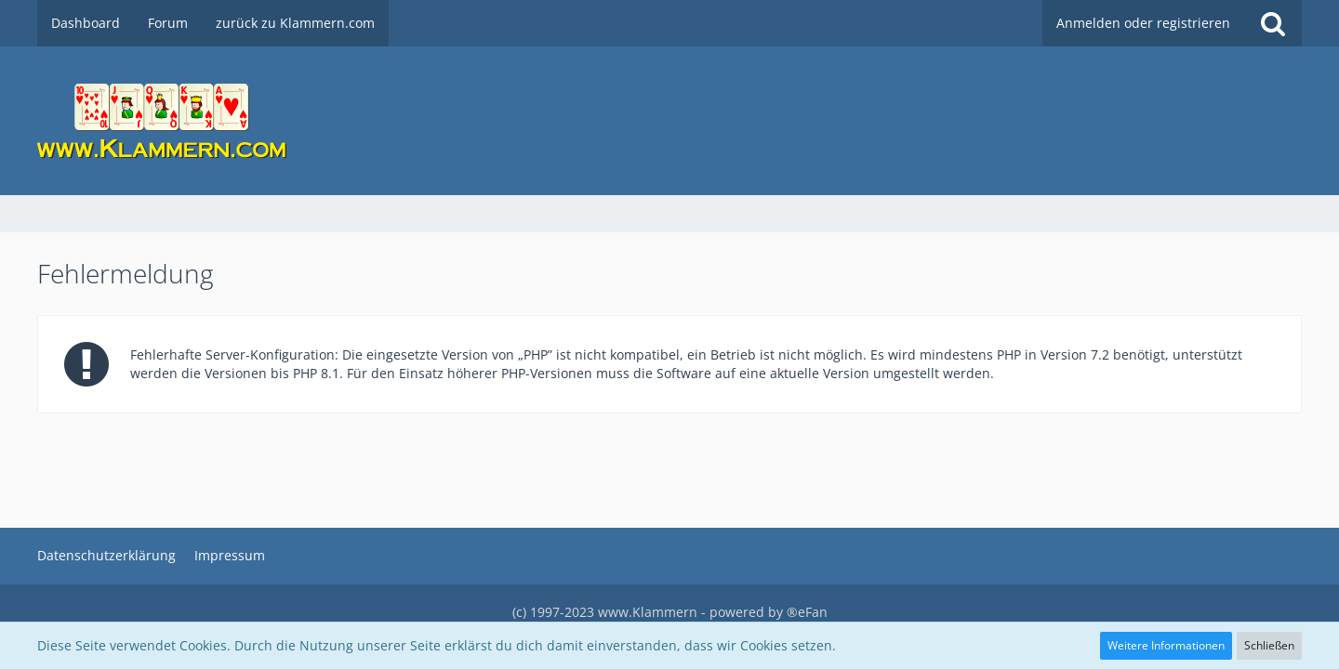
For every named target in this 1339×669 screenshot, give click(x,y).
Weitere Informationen (1166, 645)
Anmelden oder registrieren (1143, 23)
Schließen (1269, 645)
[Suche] (1273, 23)
